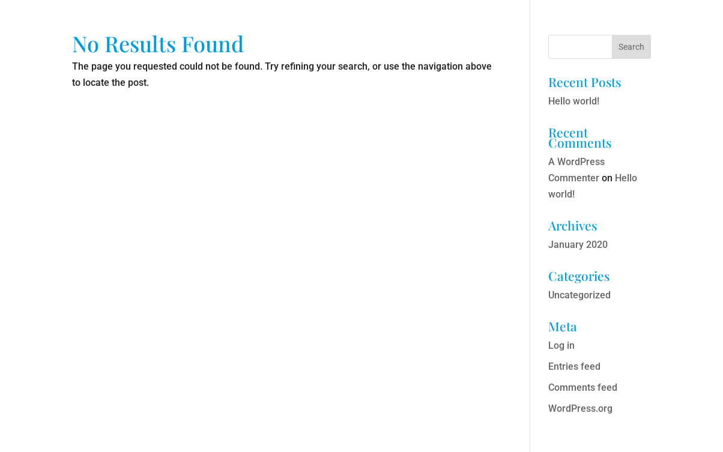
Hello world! (573, 101)
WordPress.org (580, 408)
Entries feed (574, 366)
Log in (561, 345)
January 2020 (578, 244)
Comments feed (582, 387)
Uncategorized (579, 295)
